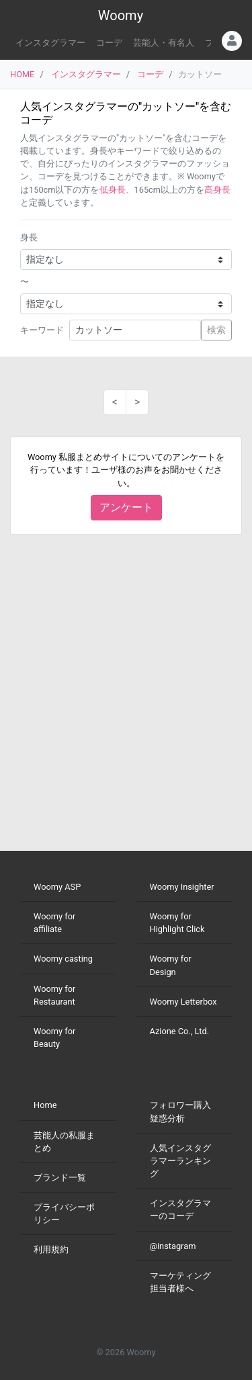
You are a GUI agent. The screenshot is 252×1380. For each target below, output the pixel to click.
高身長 (217, 190)
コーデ (109, 43)
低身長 (112, 190)
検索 (216, 329)
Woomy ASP (57, 887)
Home (45, 1105)
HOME (22, 74)
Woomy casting (63, 959)
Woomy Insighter (182, 887)
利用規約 (51, 1249)
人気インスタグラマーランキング (180, 1161)
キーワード (42, 330)
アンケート (126, 507)
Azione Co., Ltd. (180, 1031)
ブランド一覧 (60, 1177)
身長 (29, 237)
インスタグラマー (50, 43)
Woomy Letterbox (183, 1002)
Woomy (120, 15)
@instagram (173, 1246)
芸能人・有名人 (163, 43)
